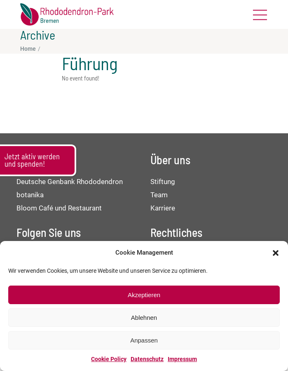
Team (159, 195)
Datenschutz (147, 359)
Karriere (162, 208)
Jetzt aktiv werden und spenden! (32, 160)
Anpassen (144, 340)
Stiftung (162, 181)
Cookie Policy (108, 359)
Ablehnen (144, 317)
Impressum (182, 359)
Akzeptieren (144, 294)
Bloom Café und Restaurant (59, 208)
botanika (30, 195)
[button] (276, 253)
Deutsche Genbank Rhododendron (69, 181)
